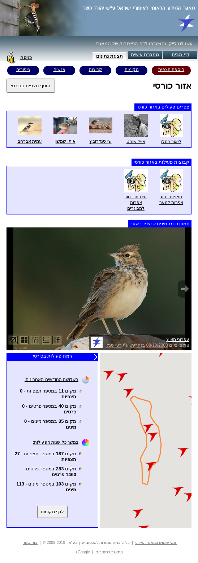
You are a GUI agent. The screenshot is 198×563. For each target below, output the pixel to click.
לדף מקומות (52, 511)
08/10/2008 (157, 345)
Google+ (82, 552)
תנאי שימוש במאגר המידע (156, 542)
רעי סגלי (113, 345)
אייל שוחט (135, 141)
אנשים (59, 69)
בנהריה (138, 345)
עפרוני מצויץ (177, 339)
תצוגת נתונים (109, 56)
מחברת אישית (145, 54)
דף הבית (180, 54)
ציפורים (23, 69)
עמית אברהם (29, 141)
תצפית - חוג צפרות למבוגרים (136, 202)
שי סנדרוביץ (100, 141)
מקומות (132, 69)
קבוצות (95, 69)
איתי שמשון (65, 141)
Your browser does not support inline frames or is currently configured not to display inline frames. (145, 440)
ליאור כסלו (171, 141)
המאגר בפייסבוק (109, 552)
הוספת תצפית (171, 69)
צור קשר (30, 542)
